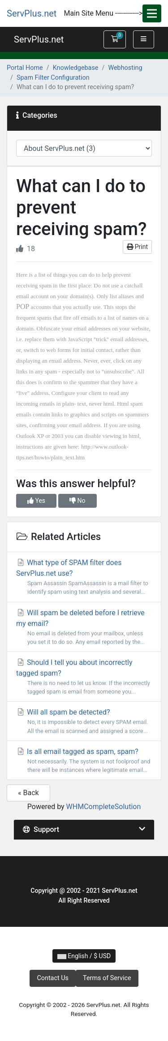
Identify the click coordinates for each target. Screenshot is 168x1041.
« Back (28, 792)
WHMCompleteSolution (103, 806)
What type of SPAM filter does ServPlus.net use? (84, 577)
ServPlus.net (31, 13)
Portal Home (25, 68)
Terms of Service (107, 978)
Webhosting (125, 68)
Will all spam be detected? (84, 721)
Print (137, 246)
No (77, 500)
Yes (36, 500)
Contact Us (53, 978)
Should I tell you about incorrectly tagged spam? (84, 677)
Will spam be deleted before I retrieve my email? (84, 627)
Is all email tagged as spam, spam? (84, 760)
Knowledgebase (76, 68)
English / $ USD (84, 956)
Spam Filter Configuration (53, 77)
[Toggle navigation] (151, 13)
